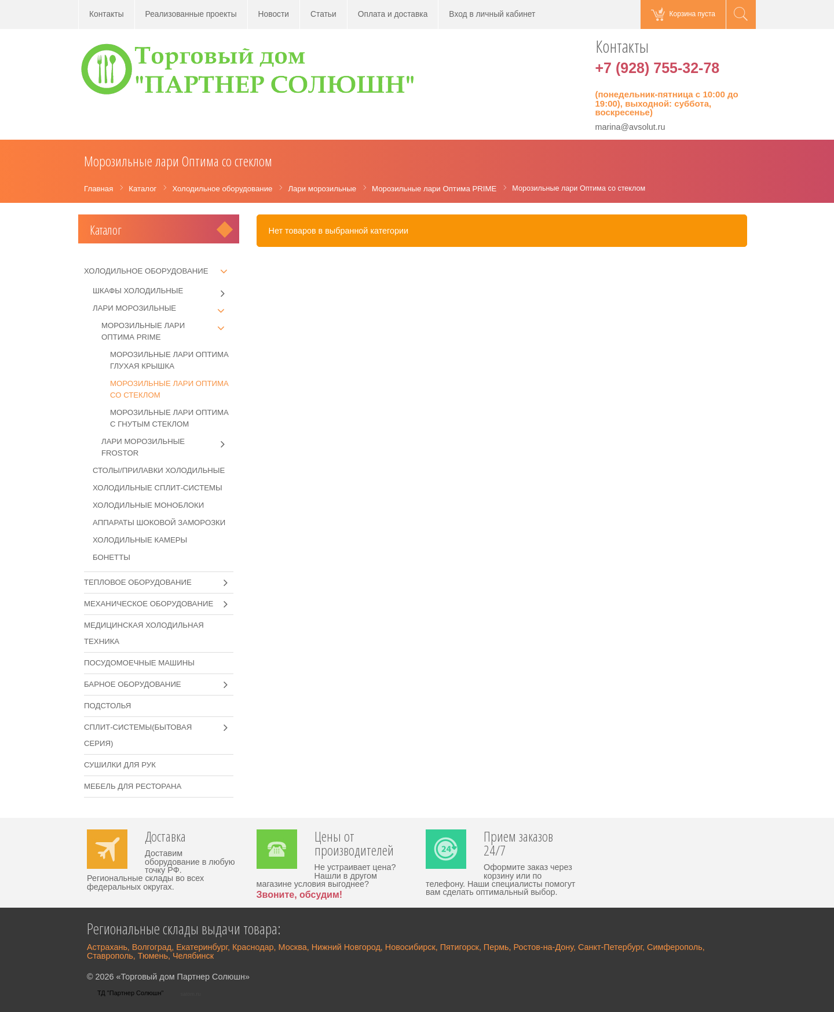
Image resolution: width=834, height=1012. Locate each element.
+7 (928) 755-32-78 (657, 68)
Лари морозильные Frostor (167, 446)
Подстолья (107, 705)
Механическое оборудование (148, 603)
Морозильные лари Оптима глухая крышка (169, 360)
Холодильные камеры (140, 540)
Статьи (323, 14)
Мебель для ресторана (132, 786)
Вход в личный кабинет (492, 14)
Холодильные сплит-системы (157, 487)
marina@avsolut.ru (630, 127)
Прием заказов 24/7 (518, 844)
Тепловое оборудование (138, 582)
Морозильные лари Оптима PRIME (167, 330)
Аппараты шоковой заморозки (159, 522)
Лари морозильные (163, 308)
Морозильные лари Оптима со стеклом (169, 389)
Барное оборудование (132, 684)
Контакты (106, 14)
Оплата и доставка (393, 14)
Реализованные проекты (191, 14)
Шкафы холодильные (163, 291)
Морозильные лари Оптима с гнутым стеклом (169, 418)
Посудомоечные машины (139, 662)
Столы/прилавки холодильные (159, 470)
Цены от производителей (354, 844)
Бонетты (111, 557)
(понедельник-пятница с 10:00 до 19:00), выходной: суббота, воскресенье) (666, 103)
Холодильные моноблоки (148, 505)
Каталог (106, 230)
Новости (273, 14)
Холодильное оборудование (146, 271)
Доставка (165, 837)
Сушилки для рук (120, 764)
